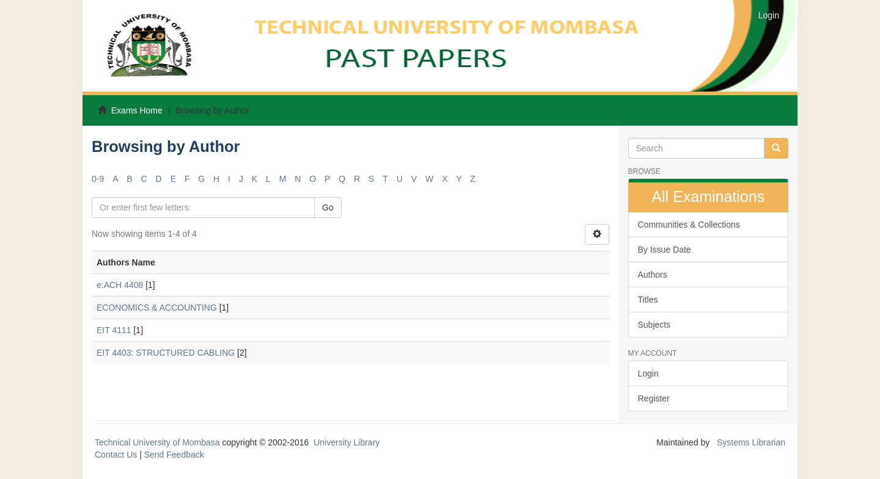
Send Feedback (174, 454)
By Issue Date (664, 249)
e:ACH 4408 (120, 285)
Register (654, 398)
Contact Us (116, 454)
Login (648, 373)
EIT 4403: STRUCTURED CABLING (166, 353)
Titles (648, 299)
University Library (347, 442)
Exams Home (137, 110)
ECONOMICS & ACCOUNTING (157, 307)
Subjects (654, 325)
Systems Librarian (749, 442)
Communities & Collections (689, 224)
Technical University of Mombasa (158, 442)
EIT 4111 (114, 330)
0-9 (98, 179)
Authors (652, 274)
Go (328, 207)
